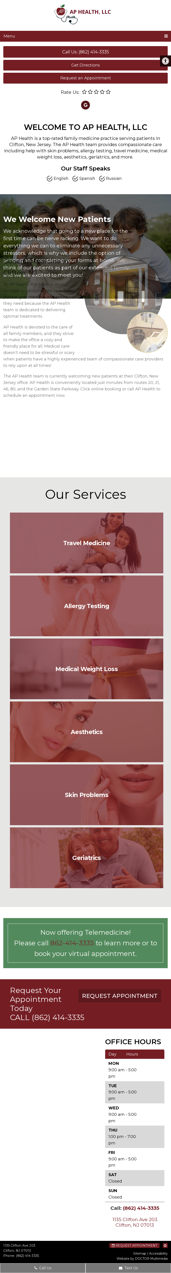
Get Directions (85, 65)
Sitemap (139, 1253)
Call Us (42, 1268)
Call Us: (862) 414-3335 (85, 52)
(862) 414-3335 (58, 1017)
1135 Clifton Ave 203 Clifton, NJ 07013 (134, 1222)
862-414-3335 (72, 943)
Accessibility (158, 1253)
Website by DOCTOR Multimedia (142, 1259)
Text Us (128, 1268)
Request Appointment (134, 1246)
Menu (9, 36)
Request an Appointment (85, 78)
